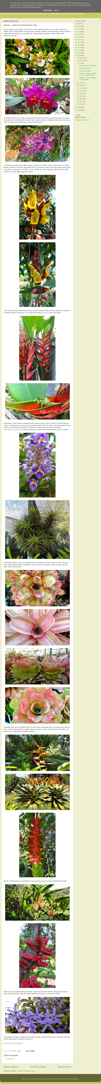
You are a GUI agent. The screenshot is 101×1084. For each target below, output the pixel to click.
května (81, 93)
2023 (79, 31)
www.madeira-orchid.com (12, 429)
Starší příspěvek (64, 1067)
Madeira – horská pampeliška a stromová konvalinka (88, 74)
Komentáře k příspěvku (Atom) (26, 1071)
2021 (79, 37)
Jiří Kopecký (82, 117)
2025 (79, 26)
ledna (81, 104)
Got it (56, 10)
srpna (81, 85)
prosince (82, 58)
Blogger (76, 1079)
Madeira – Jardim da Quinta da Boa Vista (87, 78)
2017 (79, 47)
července (82, 88)
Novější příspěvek (11, 1067)
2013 (79, 107)
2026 (79, 23)
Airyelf (55, 1079)
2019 (79, 42)
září (80, 83)
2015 (79, 53)
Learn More (47, 10)
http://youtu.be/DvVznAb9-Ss (13, 1043)
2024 (79, 29)
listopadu (82, 60)
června (81, 91)
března (81, 99)
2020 (79, 39)
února (81, 101)
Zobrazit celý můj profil (82, 120)
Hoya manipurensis (85, 71)
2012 (79, 110)
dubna (81, 96)
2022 (79, 34)
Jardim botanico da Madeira (87, 65)
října (81, 63)
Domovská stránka (38, 1067)
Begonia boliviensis (85, 68)
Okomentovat (10, 1059)
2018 (79, 45)
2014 (79, 55)
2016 (79, 50)
